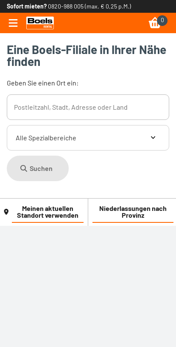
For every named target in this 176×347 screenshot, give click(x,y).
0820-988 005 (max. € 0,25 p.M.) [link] (89, 6)
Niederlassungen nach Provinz (133, 211)
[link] (40, 23)
